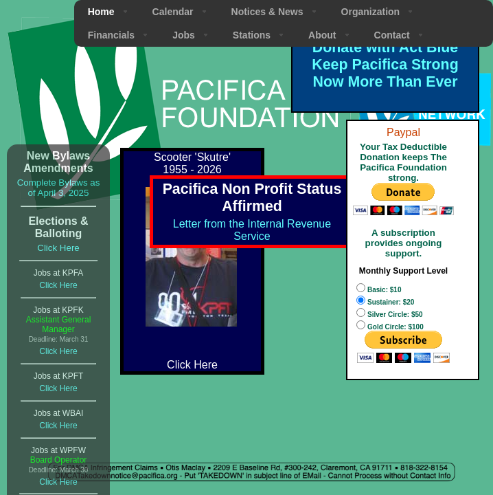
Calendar (173, 11)
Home (101, 11)
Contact (392, 35)
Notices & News (267, 11)
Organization (370, 11)
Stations (252, 35)
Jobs (183, 35)
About (322, 35)
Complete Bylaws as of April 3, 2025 (58, 187)
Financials (111, 35)
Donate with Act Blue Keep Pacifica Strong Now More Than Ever (385, 64)
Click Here (58, 248)
